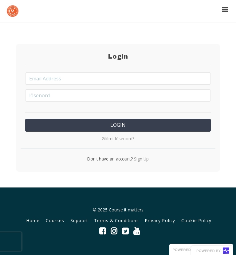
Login (118, 125)
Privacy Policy (160, 220)
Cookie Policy (196, 220)
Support (79, 220)
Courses (55, 220)
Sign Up (141, 159)
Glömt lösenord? (118, 138)
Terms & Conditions (116, 220)
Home (33, 220)
